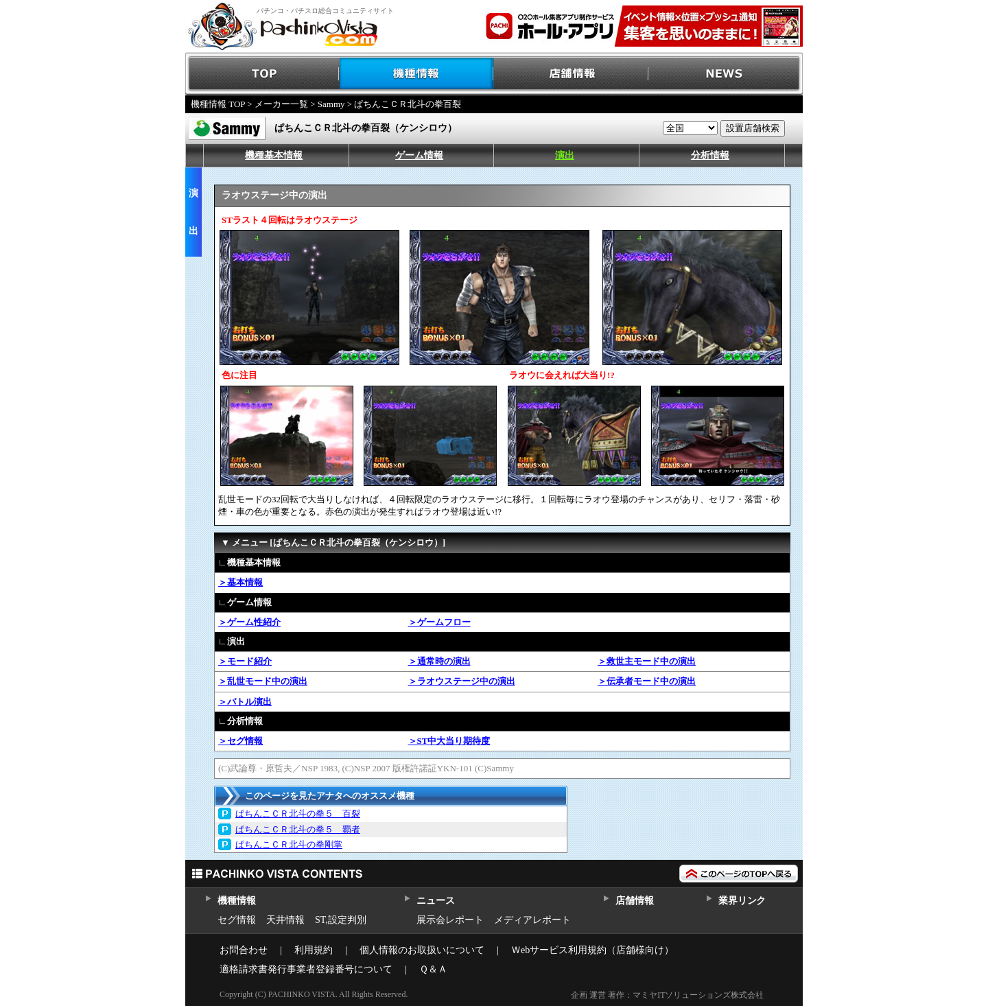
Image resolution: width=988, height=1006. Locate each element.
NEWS (725, 73)
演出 (564, 155)
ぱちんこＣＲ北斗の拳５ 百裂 (297, 813)
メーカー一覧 (281, 104)
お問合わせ (244, 950)
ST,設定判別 (340, 920)
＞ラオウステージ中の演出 (461, 681)
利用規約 (313, 950)
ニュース (435, 901)
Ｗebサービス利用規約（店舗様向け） (592, 950)
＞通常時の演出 (439, 661)
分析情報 (710, 155)
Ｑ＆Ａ (433, 969)
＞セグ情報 (240, 741)
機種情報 (417, 73)
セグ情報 (236, 920)
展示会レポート (450, 920)
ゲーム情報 (419, 155)
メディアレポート (532, 920)
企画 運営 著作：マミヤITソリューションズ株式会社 (667, 995)
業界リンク (742, 901)
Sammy (331, 104)
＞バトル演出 (245, 702)
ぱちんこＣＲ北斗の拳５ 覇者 (297, 829)
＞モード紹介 (245, 661)
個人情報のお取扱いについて (422, 950)
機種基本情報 (274, 155)
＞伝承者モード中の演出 (647, 681)
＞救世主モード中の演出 (647, 661)
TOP (262, 73)
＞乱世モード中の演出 (262, 681)
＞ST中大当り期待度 (449, 741)
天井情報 (285, 920)
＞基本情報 (240, 582)
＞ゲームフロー (439, 622)
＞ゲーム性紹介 (249, 622)
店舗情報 (571, 73)
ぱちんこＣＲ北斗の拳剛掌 (288, 844)
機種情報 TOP (218, 104)
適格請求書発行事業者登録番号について (306, 969)
